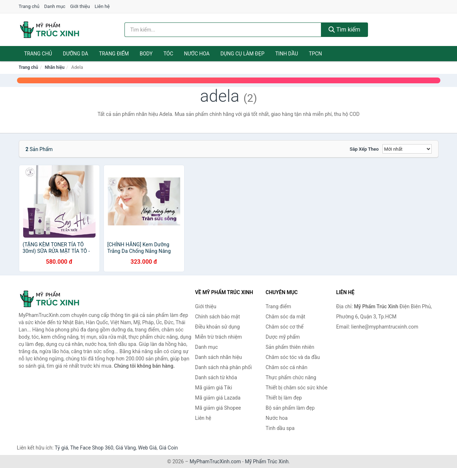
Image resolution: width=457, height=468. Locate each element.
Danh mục (54, 6)
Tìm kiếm (344, 29)
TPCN (315, 54)
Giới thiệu (80, 6)
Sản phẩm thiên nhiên (290, 347)
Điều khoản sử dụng (217, 327)
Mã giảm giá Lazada (218, 398)
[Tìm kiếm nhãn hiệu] (222, 29)
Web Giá (147, 448)
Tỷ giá (61, 448)
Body (146, 54)
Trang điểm (114, 54)
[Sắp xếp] (407, 149)
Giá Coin (168, 448)
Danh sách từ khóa (216, 377)
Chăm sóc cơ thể (285, 327)
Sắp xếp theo (364, 149)
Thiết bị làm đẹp (284, 398)
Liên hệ (102, 6)
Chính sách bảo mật (217, 316)
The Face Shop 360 (91, 448)
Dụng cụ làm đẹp (242, 54)
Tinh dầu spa (280, 428)
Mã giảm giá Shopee (218, 408)
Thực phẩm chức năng (291, 377)
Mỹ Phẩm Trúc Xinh (267, 461)
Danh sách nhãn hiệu (218, 357)
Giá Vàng (125, 448)
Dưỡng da (75, 54)
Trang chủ (29, 6)
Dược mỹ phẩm (283, 337)
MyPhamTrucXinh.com (215, 461)
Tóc (168, 54)
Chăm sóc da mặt (285, 316)
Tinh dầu (286, 54)
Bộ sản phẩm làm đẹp (290, 408)
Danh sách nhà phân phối (223, 367)
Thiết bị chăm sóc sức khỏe (296, 387)
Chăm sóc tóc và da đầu (293, 357)
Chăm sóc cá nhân (286, 367)
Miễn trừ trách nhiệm (218, 337)
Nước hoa (197, 54)
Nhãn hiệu (54, 67)
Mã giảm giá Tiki (213, 387)
